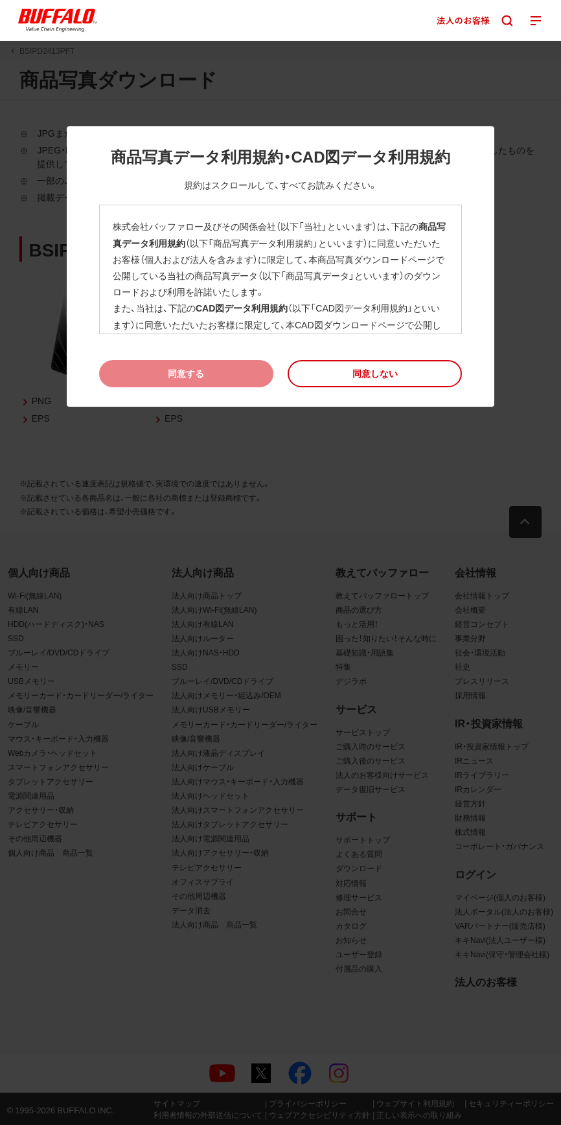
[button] (375, 373)
